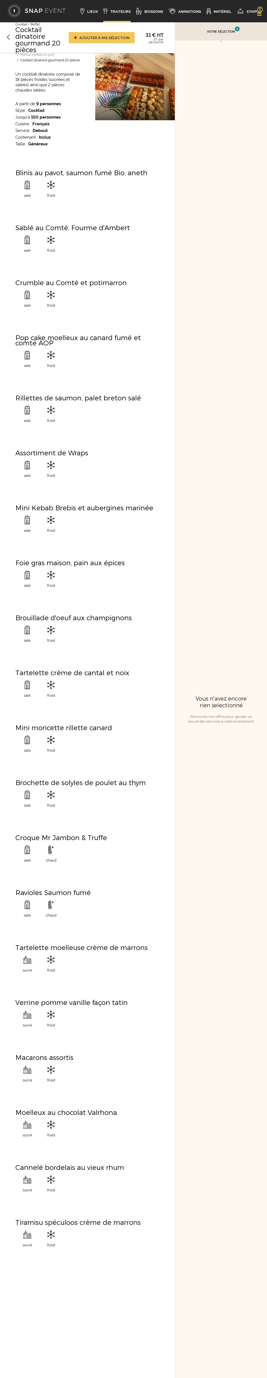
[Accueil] (36, 11)
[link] (259, 9)
